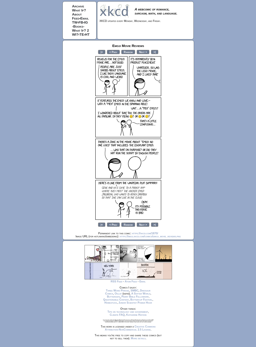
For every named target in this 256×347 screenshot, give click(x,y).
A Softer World (140, 293)
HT (87, 34)
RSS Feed (116, 281)
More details (138, 338)
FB (80, 22)
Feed (76, 18)
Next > (143, 51)
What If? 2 (80, 30)
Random (128, 51)
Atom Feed (131, 281)
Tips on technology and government (127, 311)
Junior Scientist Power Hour (135, 302)
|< (102, 51)
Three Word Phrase (117, 290)
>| (154, 51)
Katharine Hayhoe (136, 314)
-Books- (78, 26)
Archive (78, 6)
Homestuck (110, 302)
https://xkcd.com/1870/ (145, 233)
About (77, 14)
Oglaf (118, 293)
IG (86, 22)
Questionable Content (116, 299)
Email (84, 18)
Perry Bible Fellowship (135, 296)
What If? (79, 10)
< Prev (113, 51)
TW (75, 22)
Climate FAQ (117, 314)
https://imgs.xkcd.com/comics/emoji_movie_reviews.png (150, 236)
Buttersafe (113, 296)
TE (82, 34)
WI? (75, 34)
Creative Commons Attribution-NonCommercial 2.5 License (130, 328)
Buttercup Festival (141, 299)
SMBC (135, 290)
